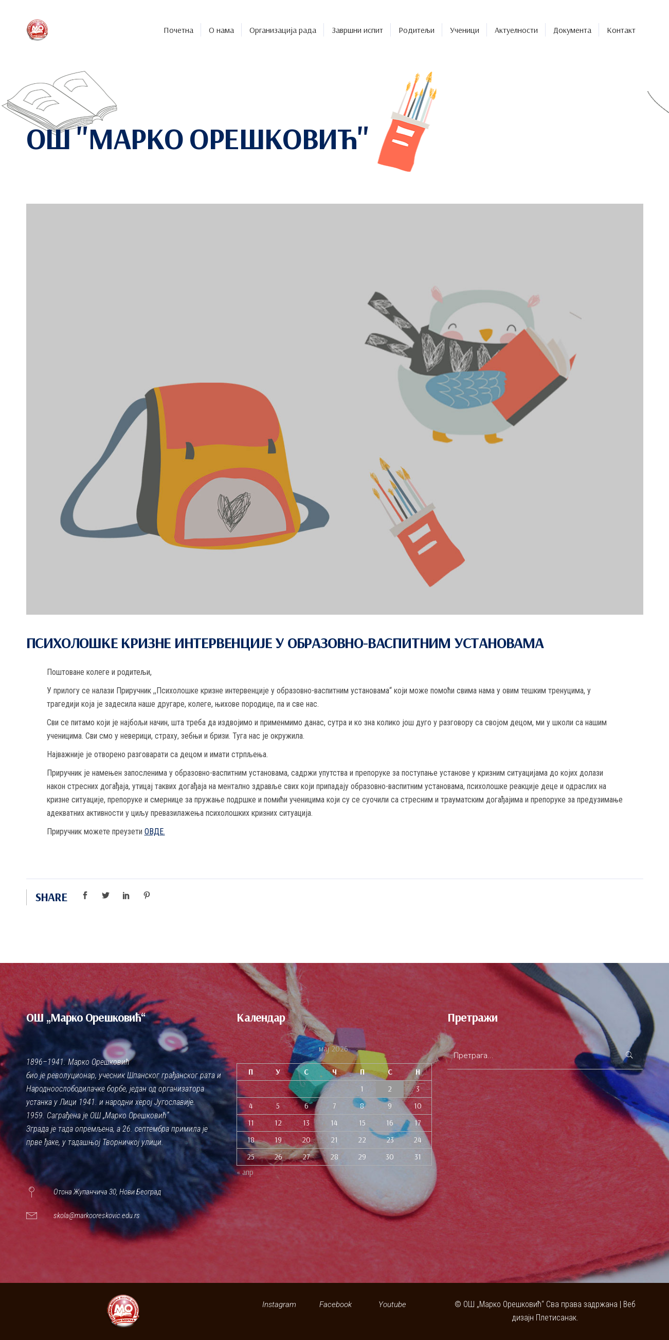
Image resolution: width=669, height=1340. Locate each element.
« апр (245, 1172)
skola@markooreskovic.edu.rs (96, 1215)
